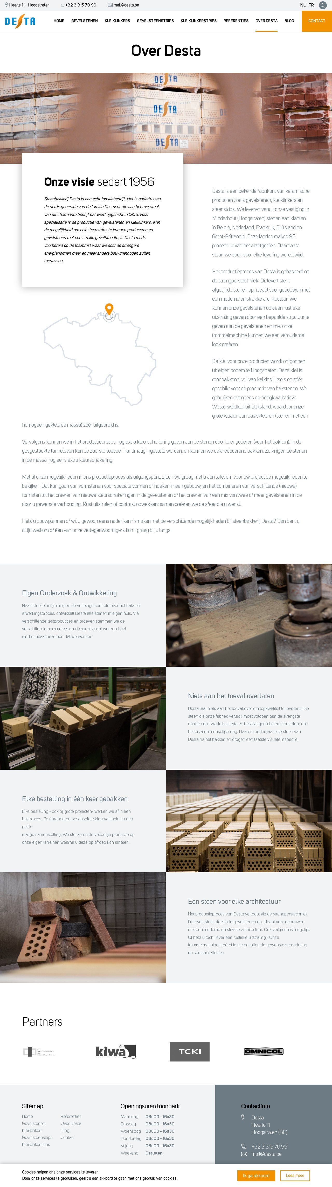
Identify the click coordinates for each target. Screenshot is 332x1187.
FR (311, 5)
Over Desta (71, 1124)
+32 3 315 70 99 (77, 5)
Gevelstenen (33, 1124)
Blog (65, 1131)
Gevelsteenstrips (37, 1138)
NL (303, 5)
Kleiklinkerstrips (36, 1145)
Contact (67, 1138)
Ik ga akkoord (256, 1175)
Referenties (71, 1117)
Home (27, 1117)
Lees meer (295, 1175)
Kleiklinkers (32, 1131)
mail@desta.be (122, 5)
